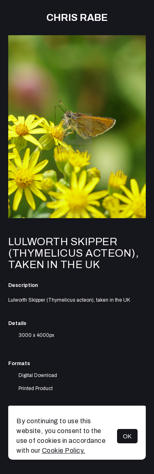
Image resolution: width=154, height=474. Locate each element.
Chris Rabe (77, 17)
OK (127, 436)
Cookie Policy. (63, 450)
